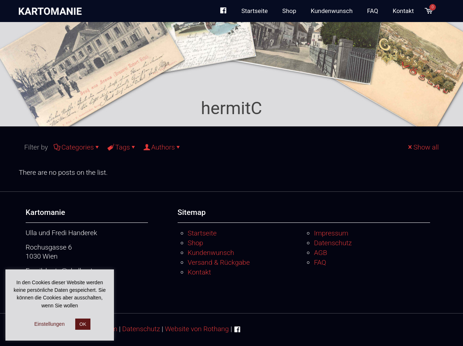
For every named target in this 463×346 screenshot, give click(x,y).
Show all (423, 147)
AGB (320, 252)
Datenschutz (333, 243)
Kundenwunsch (211, 252)
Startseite (202, 233)
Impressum (331, 233)
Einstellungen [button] (49, 324)
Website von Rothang (197, 329)
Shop (195, 243)
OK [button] (83, 324)
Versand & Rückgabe (219, 262)
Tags (122, 147)
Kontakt (199, 272)
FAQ (320, 262)
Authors (162, 147)
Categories (77, 147)
